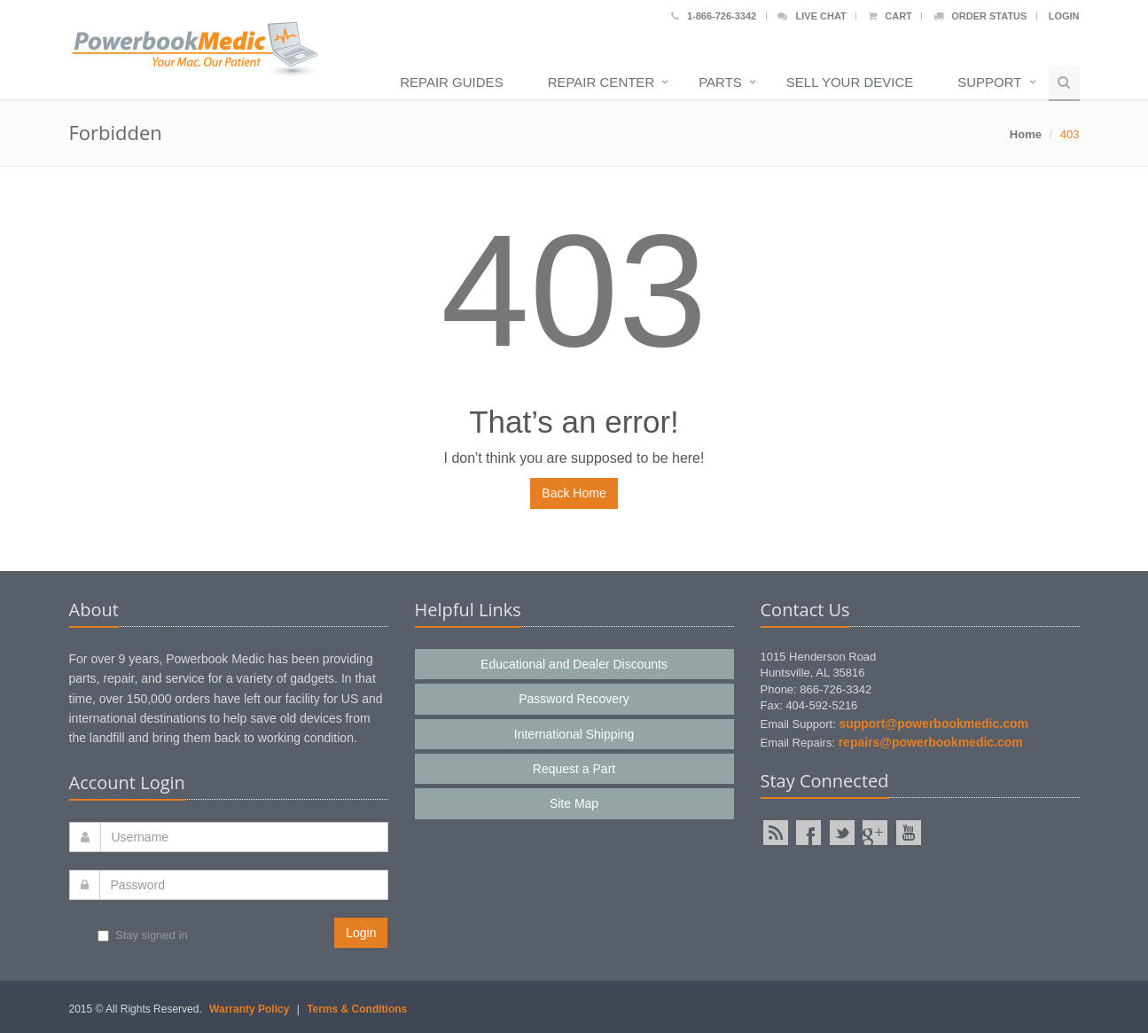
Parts (720, 82)
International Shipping (574, 734)
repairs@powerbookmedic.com (931, 742)
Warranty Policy (249, 1009)
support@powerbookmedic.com (933, 723)
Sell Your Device (849, 82)
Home (1026, 134)
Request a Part (574, 769)
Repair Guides (451, 82)
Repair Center (601, 82)
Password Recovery (574, 699)
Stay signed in (143, 935)
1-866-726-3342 (713, 16)
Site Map (574, 803)
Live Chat (811, 16)
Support (989, 82)
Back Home (573, 493)
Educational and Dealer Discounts (574, 664)
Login (1064, 16)
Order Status (980, 16)
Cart (890, 16)
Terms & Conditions (357, 1009)
